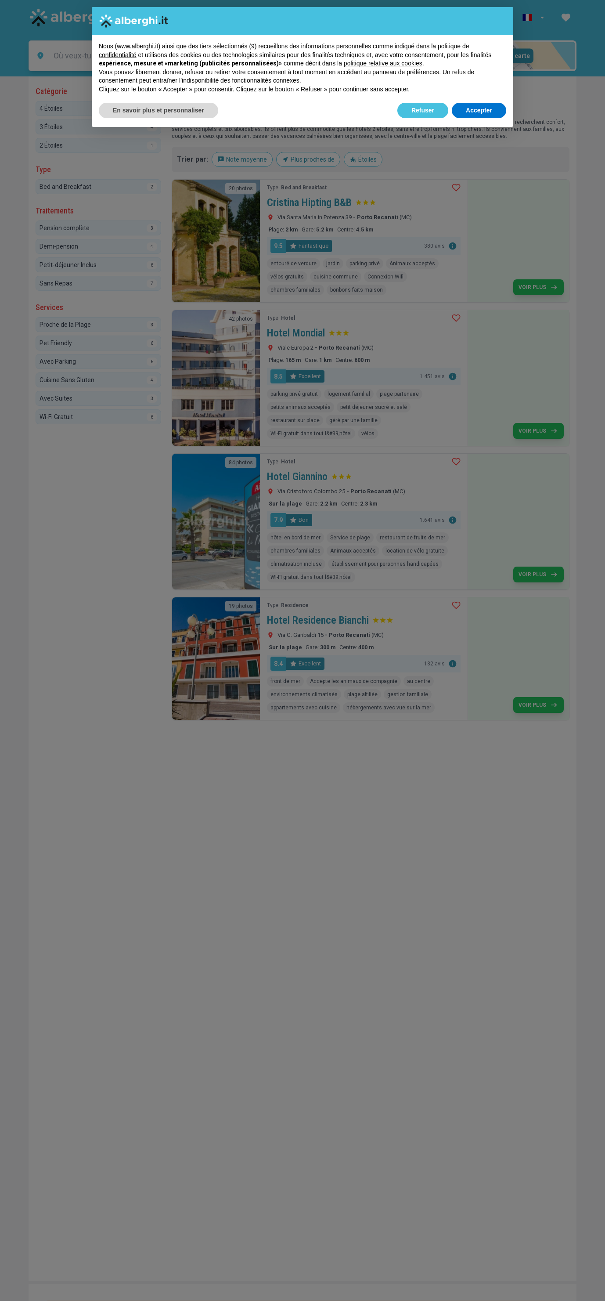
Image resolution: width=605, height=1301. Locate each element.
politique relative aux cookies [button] (383, 63)
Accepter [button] (479, 110)
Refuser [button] (422, 110)
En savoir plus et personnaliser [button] (158, 110)
